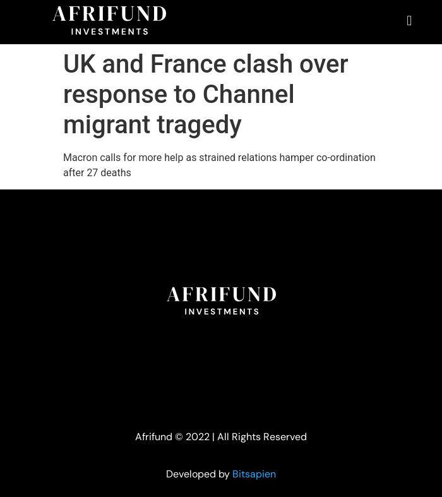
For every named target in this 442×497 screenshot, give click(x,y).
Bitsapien (254, 474)
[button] (409, 20)
